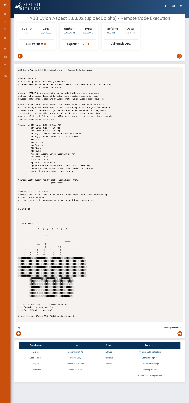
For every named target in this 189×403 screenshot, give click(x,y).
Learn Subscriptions (150, 358)
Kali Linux (109, 358)
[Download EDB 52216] (79, 44)
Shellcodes (36, 370)
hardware (88, 33)
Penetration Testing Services (150, 376)
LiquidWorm (69, 33)
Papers (36, 364)
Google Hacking (36, 358)
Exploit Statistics (75, 370)
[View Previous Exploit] (20, 56)
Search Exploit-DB (75, 352)
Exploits (36, 352)
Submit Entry (75, 358)
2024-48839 (46, 33)
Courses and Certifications (150, 352)
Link (180, 328)
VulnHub (109, 364)
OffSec (109, 352)
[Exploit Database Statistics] (167, 6)
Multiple (111, 33)
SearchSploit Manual (75, 364)
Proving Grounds (150, 370)
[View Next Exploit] (179, 56)
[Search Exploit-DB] (181, 6)
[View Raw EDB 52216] (88, 44)
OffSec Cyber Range (150, 364)
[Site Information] (174, 6)
